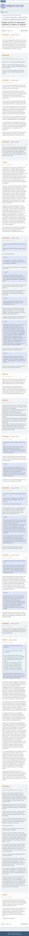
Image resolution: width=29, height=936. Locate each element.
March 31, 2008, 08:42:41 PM (7, 240)
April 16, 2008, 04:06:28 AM (7, 642)
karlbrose (5, 374)
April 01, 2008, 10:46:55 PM (7, 438)
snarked (4, 162)
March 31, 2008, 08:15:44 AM (7, 144)
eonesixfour (5, 34)
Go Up (2, 924)
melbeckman (6, 786)
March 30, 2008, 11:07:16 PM (7, 57)
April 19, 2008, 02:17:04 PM (7, 788)
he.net (13, 45)
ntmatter (4, 639)
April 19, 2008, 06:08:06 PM (7, 897)
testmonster (5, 55)
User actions (24, 30)
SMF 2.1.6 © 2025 (11, 934)
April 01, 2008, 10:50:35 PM (7, 490)
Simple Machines (18, 934)
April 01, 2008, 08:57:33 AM (7, 376)
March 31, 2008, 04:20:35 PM (7, 164)
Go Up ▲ (19, 932)
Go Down (3, 30)
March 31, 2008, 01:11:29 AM (7, 82)
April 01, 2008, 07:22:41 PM (7, 402)
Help (9, 932)
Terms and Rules (14, 932)
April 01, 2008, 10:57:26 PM (7, 625)
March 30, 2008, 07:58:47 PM (7, 37)
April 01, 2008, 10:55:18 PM (7, 557)
